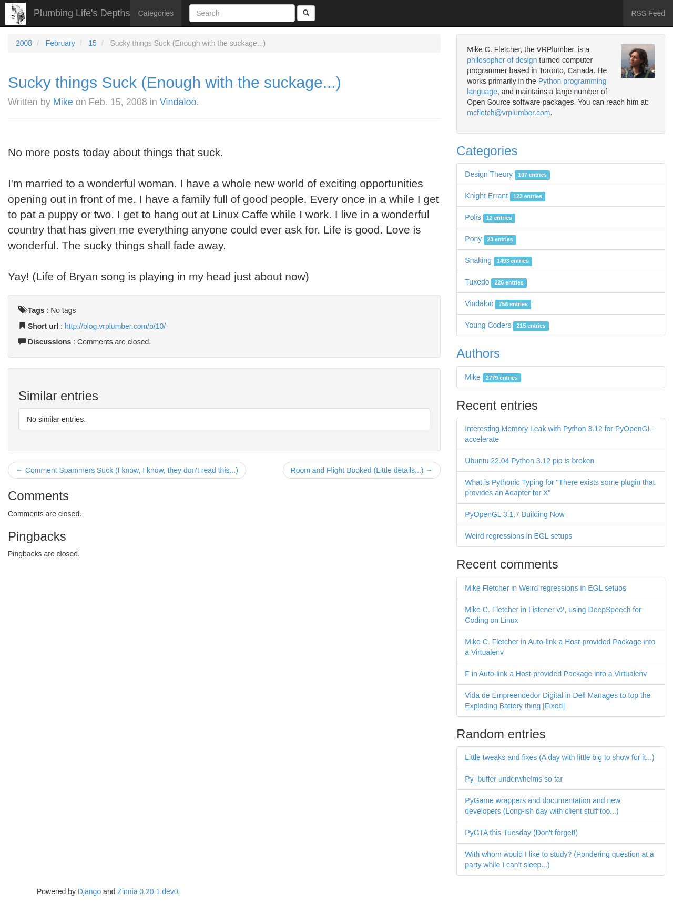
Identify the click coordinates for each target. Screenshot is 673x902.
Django (89, 891)
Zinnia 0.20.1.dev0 (147, 891)
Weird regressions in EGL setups (518, 536)
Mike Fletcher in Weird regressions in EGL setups (545, 588)
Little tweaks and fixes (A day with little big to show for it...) (559, 757)
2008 (24, 43)
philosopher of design (502, 60)
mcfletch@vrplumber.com (508, 112)
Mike (63, 102)
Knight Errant (505, 195)
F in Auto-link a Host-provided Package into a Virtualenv (556, 674)
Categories (156, 13)
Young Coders (507, 325)
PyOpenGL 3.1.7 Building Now (514, 514)
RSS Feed (648, 13)
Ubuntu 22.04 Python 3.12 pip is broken (529, 461)
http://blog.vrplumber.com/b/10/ (115, 326)
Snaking (498, 260)
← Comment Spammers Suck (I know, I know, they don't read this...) (127, 470)
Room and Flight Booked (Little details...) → (362, 470)
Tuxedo (496, 282)
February (60, 43)
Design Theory (507, 174)
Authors (478, 353)
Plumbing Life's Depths (82, 13)
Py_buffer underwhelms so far (514, 779)
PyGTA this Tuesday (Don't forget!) (521, 832)
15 (92, 43)
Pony (490, 239)
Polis (490, 217)
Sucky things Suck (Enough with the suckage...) (174, 82)
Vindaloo (178, 102)
